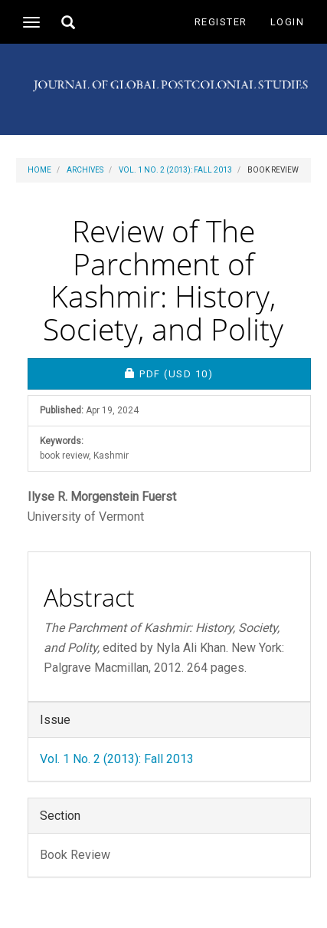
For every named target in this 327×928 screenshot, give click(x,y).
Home (39, 170)
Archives (85, 170)
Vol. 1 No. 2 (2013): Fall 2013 (175, 170)
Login (287, 22)
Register (221, 22)
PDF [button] (217, 373)
